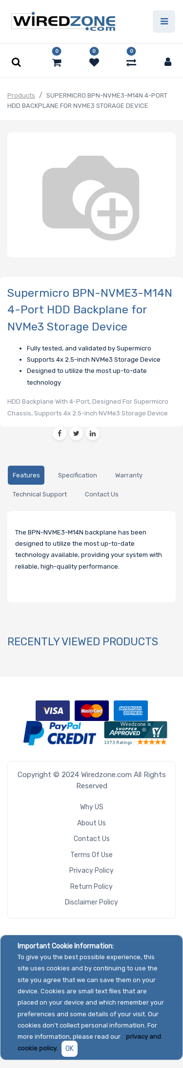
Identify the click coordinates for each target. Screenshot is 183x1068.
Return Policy (91, 887)
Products (21, 95)
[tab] (26, 475)
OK (69, 1049)
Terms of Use (91, 855)
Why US (91, 807)
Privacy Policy (91, 870)
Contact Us (92, 839)
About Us (91, 823)
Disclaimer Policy (91, 902)
